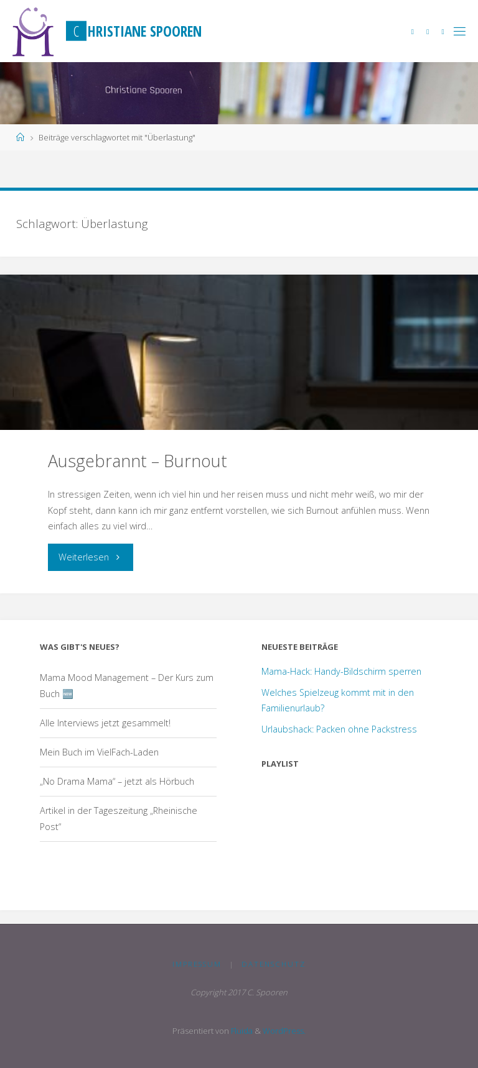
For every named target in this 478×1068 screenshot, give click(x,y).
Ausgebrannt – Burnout (137, 460)
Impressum (197, 964)
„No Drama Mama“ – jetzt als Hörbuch (117, 781)
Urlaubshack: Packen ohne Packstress (339, 729)
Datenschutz (273, 964)
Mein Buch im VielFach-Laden (99, 752)
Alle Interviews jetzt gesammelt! (105, 723)
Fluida (241, 1030)
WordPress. (284, 1030)
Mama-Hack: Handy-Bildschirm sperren (341, 671)
